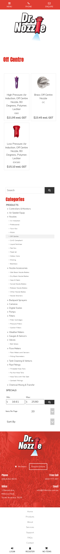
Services (30, 527)
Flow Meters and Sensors (19, 352)
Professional (14, 224)
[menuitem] (30, 511)
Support (30, 532)
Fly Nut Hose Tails (17, 372)
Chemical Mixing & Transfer (22, 385)
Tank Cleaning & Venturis (20, 360)
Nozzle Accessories (18, 268)
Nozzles (13, 216)
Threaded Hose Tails (17, 369)
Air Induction (15, 221)
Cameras (13, 304)
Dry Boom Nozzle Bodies (19, 276)
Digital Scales (15, 308)
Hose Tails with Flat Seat (19, 376)
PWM (12, 232)
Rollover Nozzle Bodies (18, 288)
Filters (12, 315)
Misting (13, 260)
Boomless (13, 264)
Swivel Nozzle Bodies (18, 284)
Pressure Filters (16, 324)
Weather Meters (16, 332)
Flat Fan (13, 248)
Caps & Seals (15, 280)
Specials (11, 390)
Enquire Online (38, 466)
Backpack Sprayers (18, 300)
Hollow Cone (15, 256)
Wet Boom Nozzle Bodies (19, 272)
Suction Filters (15, 327)
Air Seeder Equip (17, 212)
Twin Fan (13, 228)
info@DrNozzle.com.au (47, 490)
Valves (12, 340)
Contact (30, 542)
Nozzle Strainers (16, 295)
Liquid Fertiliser (16, 244)
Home (30, 511)
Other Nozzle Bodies (18, 292)
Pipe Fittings (15, 364)
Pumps (12, 311)
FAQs (30, 537)
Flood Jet (13, 252)
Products (12, 205)
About (30, 522)
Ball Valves (14, 344)
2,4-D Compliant (16, 240)
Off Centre (14, 236)
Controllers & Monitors (20, 208)
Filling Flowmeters (17, 356)
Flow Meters (15, 348)
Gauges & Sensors (18, 336)
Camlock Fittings (16, 380)
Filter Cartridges (16, 320)
